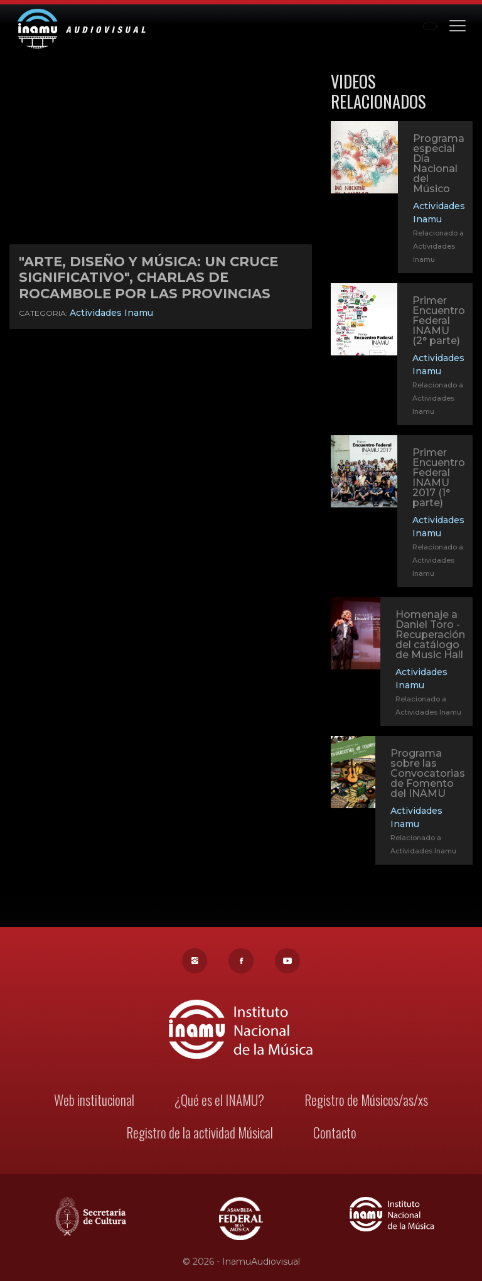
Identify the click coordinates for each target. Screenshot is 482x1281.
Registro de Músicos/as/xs (365, 1101)
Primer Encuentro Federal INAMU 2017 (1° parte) (438, 479)
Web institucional (96, 1101)
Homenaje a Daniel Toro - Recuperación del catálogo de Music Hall (429, 636)
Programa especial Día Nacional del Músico (438, 163)
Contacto (333, 1133)
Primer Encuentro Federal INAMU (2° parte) (438, 321)
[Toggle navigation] (457, 24)
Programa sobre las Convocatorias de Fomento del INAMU (427, 775)
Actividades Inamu (111, 312)
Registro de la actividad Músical (199, 1133)
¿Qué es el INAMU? (219, 1101)
